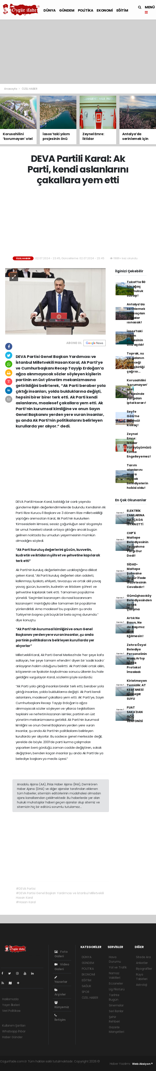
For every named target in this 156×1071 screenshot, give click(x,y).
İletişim (60, 1018)
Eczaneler (116, 983)
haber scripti (49, 1066)
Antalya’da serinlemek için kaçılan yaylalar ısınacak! (136, 313)
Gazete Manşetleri (116, 1029)
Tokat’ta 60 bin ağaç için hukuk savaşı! (136, 289)
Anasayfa (11, 89)
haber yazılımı (10, 1066)
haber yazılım (69, 1066)
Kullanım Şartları (13, 1025)
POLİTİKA (85, 10)
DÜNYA (49, 10)
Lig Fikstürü (117, 989)
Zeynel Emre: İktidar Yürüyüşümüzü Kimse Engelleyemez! (139, 445)
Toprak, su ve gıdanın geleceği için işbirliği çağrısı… (135, 362)
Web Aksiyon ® (142, 1064)
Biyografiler (144, 968)
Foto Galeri (61, 954)
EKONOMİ (105, 10)
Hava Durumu (115, 959)
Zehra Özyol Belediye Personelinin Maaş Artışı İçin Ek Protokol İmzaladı (137, 658)
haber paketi (30, 1066)
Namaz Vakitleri (114, 975)
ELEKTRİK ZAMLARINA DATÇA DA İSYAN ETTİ (135, 517)
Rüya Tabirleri (141, 976)
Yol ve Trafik (118, 967)
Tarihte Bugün (114, 997)
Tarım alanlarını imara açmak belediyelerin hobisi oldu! (137, 476)
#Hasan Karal (26, 902)
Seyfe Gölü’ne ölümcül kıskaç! (133, 418)
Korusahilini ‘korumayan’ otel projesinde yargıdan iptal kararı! (137, 391)
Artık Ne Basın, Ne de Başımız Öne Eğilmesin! (135, 627)
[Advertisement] (78, 52)
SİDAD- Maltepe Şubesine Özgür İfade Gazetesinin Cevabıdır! (136, 575)
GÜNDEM (66, 10)
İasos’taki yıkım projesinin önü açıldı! (135, 338)
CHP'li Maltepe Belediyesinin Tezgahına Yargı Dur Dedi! (137, 544)
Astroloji (141, 985)
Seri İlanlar (116, 1011)
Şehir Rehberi (114, 1019)
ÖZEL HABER (29, 89)
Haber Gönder (12, 1037)
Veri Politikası (11, 1011)
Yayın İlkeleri (11, 1005)
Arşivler (60, 992)
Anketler (142, 963)
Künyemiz (61, 1005)
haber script (88, 1066)
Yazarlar (60, 980)
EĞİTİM (122, 10)
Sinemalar (116, 1005)
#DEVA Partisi (26, 888)
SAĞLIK (86, 986)
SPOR (85, 992)
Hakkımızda (10, 999)
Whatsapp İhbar (13, 1031)
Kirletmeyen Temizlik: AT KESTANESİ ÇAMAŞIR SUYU (137, 690)
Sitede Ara (143, 957)
